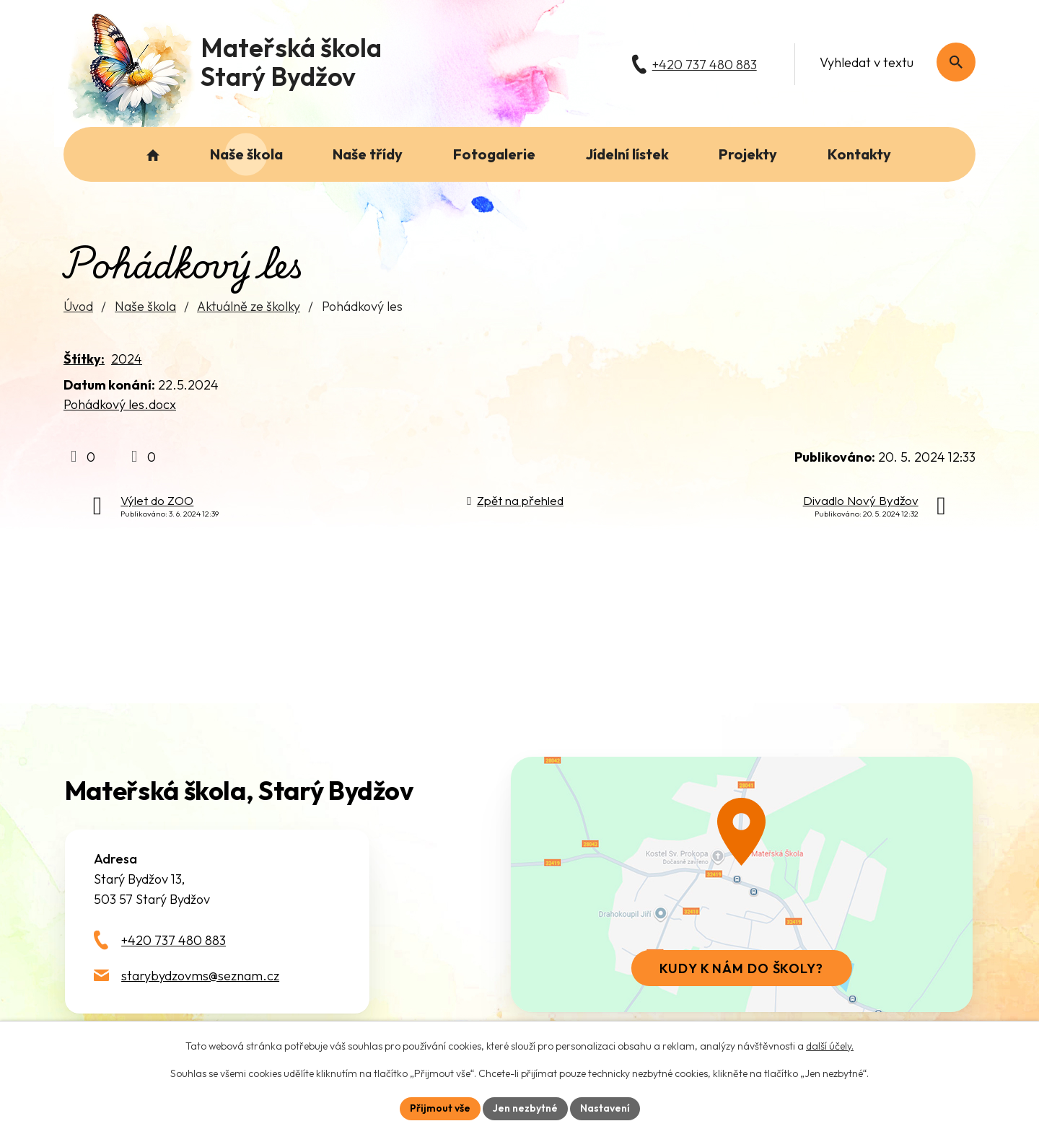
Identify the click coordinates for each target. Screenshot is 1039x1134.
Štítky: (84, 359)
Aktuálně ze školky (248, 306)
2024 (126, 359)
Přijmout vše (440, 1108)
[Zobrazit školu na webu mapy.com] (742, 884)
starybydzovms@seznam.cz (200, 975)
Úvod (78, 306)
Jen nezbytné (525, 1108)
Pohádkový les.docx (119, 404)
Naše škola (145, 306)
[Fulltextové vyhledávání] (890, 62)
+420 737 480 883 (173, 940)
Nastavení (605, 1108)
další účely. (830, 1046)
